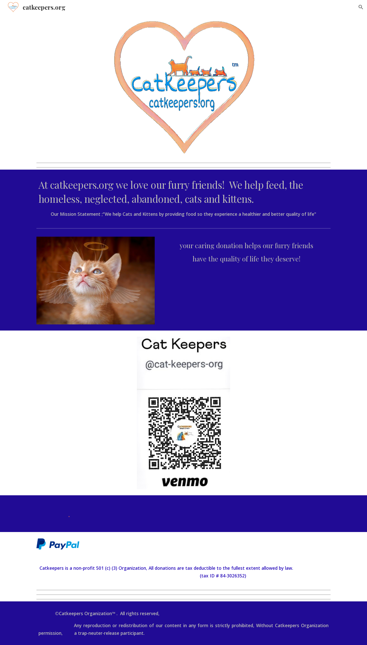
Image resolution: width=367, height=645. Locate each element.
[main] (183, 198)
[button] (361, 7)
